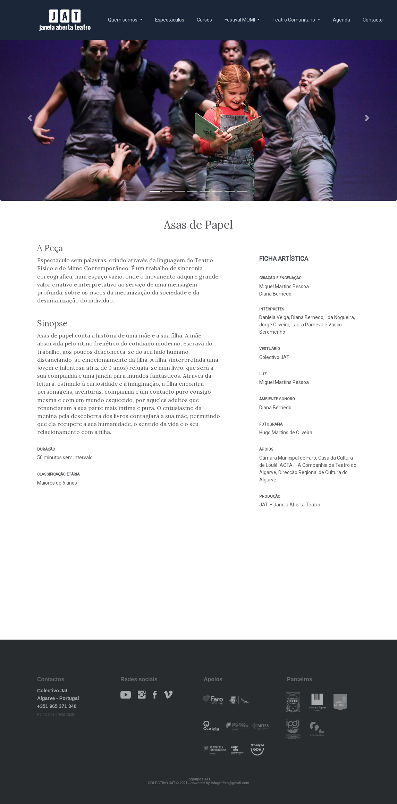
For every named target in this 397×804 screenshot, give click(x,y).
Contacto (373, 20)
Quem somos (123, 20)
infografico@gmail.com (230, 783)
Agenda (341, 20)
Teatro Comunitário (294, 20)
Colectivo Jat (52, 690)
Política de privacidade (56, 714)
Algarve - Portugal (58, 698)
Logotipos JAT (198, 779)
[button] (30, 118)
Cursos (204, 20)
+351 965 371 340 (56, 706)
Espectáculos (169, 20)
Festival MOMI (240, 20)
